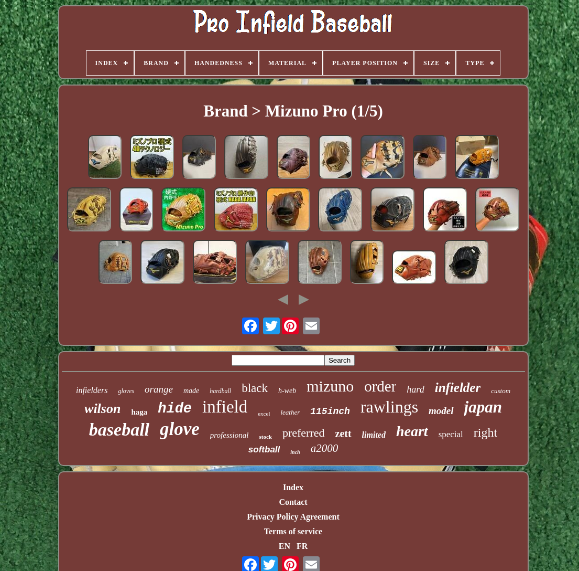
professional (229, 435)
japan (483, 407)
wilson (102, 408)
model (441, 410)
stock (265, 436)
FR (302, 546)
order (380, 386)
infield (224, 406)
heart (412, 431)
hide (175, 409)
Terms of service (293, 531)
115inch (330, 411)
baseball (119, 429)
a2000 (324, 448)
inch (295, 452)
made (191, 391)
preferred (303, 432)
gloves (126, 391)
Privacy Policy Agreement (293, 516)
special (451, 434)
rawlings (389, 406)
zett (343, 433)
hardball (220, 391)
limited (374, 434)
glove (180, 429)
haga (139, 412)
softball (264, 449)
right (485, 432)
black (255, 388)
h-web (287, 391)
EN (284, 546)
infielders (91, 390)
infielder (458, 387)
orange (159, 389)
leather (290, 412)
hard (415, 389)
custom (500, 391)
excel (264, 413)
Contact (293, 502)
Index (293, 487)
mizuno (330, 386)
